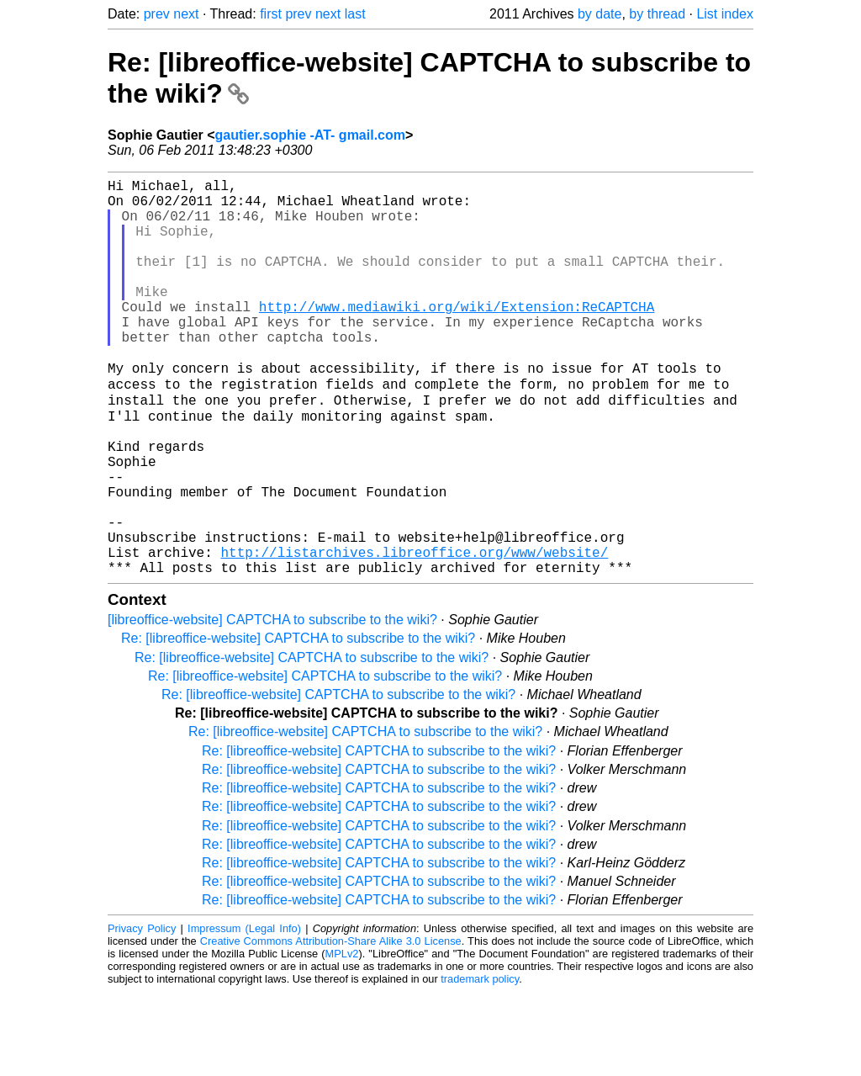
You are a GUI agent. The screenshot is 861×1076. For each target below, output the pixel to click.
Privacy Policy (142, 1012)
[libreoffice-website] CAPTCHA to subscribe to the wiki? (272, 704)
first (271, 14)
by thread (657, 14)
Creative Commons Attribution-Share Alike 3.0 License (331, 1025)
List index (724, 14)
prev (157, 14)
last (355, 14)
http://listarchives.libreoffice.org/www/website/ (414, 632)
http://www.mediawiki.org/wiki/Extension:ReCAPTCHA (456, 336)
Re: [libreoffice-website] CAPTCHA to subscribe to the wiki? (298, 722)
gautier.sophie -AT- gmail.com (310, 135)
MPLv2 (342, 1037)
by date (599, 14)
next (185, 14)
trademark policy (480, 1063)
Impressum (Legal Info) (244, 1012)
